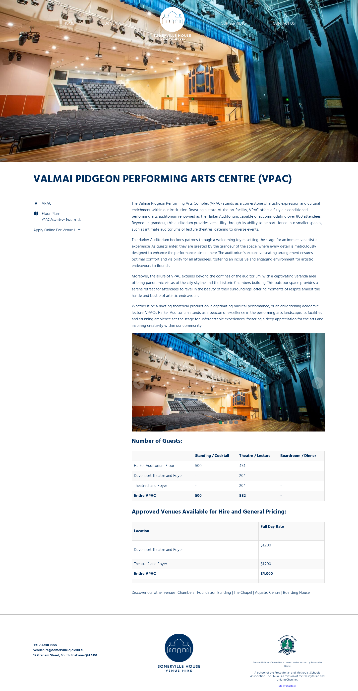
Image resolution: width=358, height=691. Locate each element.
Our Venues (113, 23)
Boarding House (296, 593)
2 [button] (225, 422)
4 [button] (236, 422)
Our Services (233, 23)
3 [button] (231, 422)
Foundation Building (214, 593)
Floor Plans (46, 214)
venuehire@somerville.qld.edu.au (58, 650)
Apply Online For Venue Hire (57, 230)
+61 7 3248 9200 (45, 645)
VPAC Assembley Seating (62, 219)
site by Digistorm (287, 686)
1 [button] (220, 422)
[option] (179, 81)
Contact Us (284, 23)
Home (68, 23)
